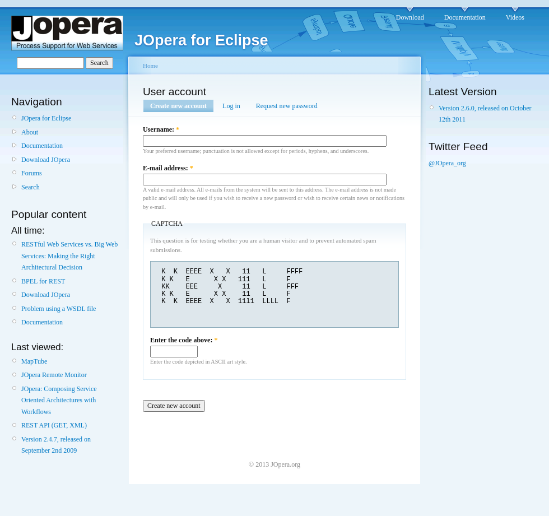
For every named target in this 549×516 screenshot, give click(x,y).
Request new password (287, 106)
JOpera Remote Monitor (54, 375)
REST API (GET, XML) (54, 425)
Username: (161, 129)
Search (30, 187)
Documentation (465, 17)
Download (410, 17)
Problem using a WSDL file (58, 309)
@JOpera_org (447, 163)
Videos (515, 17)
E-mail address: (168, 168)
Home (150, 65)
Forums (31, 173)
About (29, 132)
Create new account (178, 106)
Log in (231, 106)
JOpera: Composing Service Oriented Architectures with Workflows (59, 400)
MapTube (34, 361)
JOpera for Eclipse (46, 118)
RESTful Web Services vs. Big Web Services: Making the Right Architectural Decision (69, 255)
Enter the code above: (183, 340)
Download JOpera (45, 160)
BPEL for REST (43, 281)
